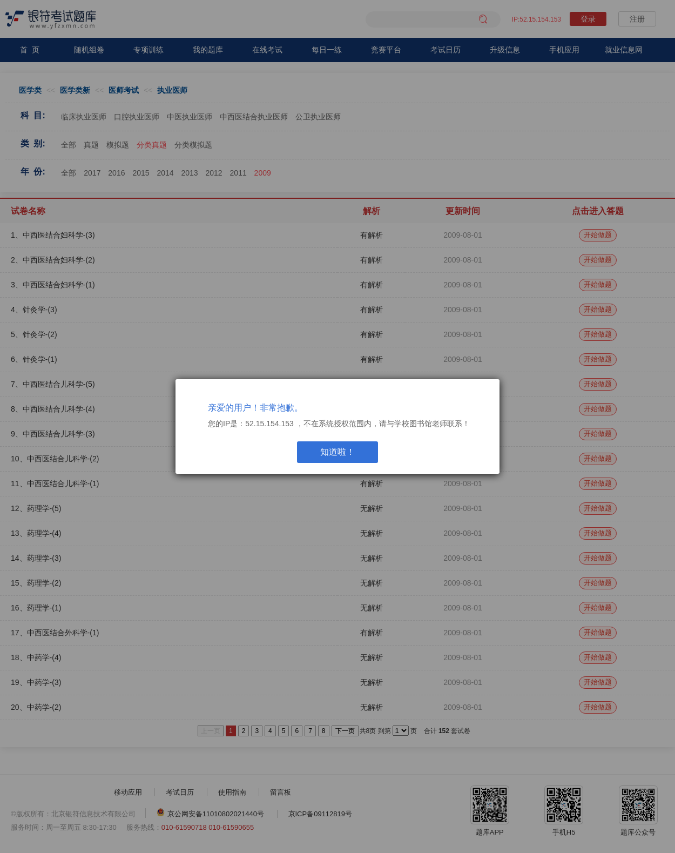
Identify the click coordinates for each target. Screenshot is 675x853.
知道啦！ (337, 451)
